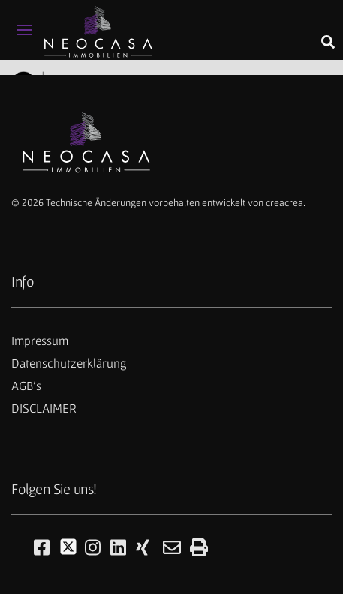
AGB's (26, 385)
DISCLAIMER (44, 408)
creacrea (284, 202)
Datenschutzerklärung (69, 363)
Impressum (39, 340)
